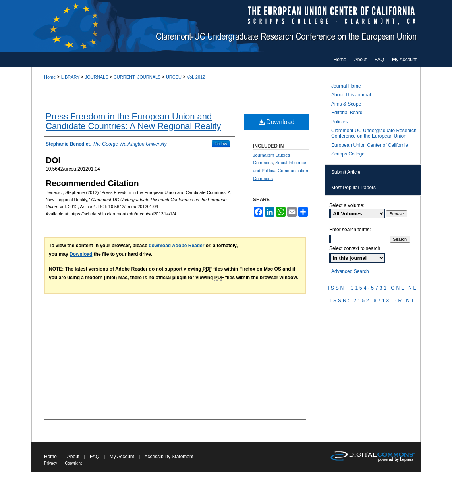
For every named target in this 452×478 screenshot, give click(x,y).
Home (50, 77)
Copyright (73, 463)
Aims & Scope (346, 104)
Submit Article (345, 172)
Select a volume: (347, 205)
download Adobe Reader (176, 245)
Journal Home (346, 86)
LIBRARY (71, 77)
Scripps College (348, 154)
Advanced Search (350, 271)
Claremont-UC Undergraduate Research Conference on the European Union (226, 26)
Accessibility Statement (169, 456)
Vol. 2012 (196, 77)
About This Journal (351, 95)
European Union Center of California (369, 145)
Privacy (50, 463)
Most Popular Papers (353, 187)
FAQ (94, 456)
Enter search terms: (350, 229)
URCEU (174, 77)
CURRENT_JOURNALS (138, 77)
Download (277, 122)
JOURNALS (97, 77)
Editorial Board (347, 112)
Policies (339, 122)
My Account (122, 456)
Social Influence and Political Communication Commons (280, 170)
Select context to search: (355, 248)
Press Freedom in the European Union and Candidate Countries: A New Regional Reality (133, 121)
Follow (220, 143)
